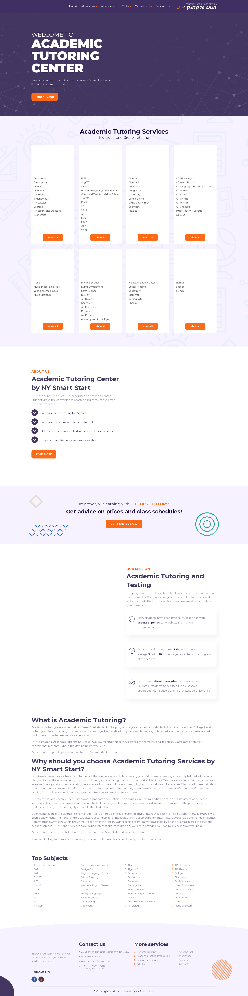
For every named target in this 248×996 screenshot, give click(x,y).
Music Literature (43, 294)
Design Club (87, 869)
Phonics (133, 303)
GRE (83, 226)
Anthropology (88, 901)
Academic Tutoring (44, 865)
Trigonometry (41, 198)
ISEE (84, 178)
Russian (180, 282)
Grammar (134, 294)
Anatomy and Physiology (95, 319)
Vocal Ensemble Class (46, 291)
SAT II (84, 210)
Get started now (124, 523)
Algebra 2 (39, 190)
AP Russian (182, 190)
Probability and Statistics (47, 210)
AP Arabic (181, 194)
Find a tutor (45, 96)
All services (88, 6)
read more (44, 454)
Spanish (180, 286)
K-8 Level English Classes (143, 282)
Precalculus (40, 202)
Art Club (38, 905)
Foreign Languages (91, 893)
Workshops (142, 6)
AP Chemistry (183, 206)
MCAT (84, 218)
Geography (135, 190)
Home (73, 6)
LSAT (84, 222)
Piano (37, 282)
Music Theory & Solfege (189, 210)
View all (53, 237)
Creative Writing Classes (94, 865)
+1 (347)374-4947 (199, 7)
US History (134, 194)
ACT (83, 214)
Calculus (38, 206)
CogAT (85, 182)
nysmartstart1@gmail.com (96, 961)
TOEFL (85, 230)
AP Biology (87, 299)
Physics (133, 210)
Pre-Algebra (40, 182)
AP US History (184, 178)
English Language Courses (95, 873)
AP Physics (182, 202)
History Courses (89, 897)
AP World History (185, 182)
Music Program (136, 889)
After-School (109, 6)
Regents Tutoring (146, 952)
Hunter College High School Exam (100, 190)
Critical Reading (137, 286)
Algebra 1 (39, 186)
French (180, 291)
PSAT (84, 202)
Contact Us (163, 6)
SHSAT (85, 186)
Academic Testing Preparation (153, 956)
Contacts (184, 964)
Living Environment (139, 202)
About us (184, 960)
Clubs (125, 6)
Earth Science (136, 198)
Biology (85, 294)
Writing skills (135, 299)
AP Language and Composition (193, 186)
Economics (40, 214)
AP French (182, 198)
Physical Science (90, 282)
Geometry (39, 194)
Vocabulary (135, 291)
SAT (83, 206)
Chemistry (134, 206)
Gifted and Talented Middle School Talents (100, 194)
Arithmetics (40, 178)
